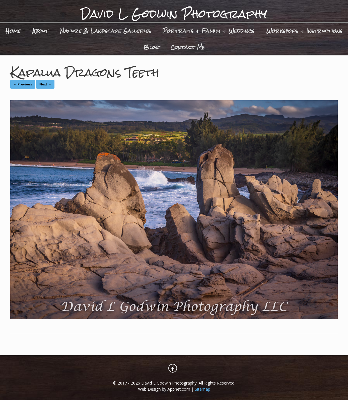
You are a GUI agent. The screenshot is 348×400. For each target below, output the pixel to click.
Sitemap (202, 389)
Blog (151, 47)
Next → (45, 84)
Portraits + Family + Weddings (209, 30)
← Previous (22, 84)
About (40, 30)
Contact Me (187, 47)
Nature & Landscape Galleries (105, 30)
